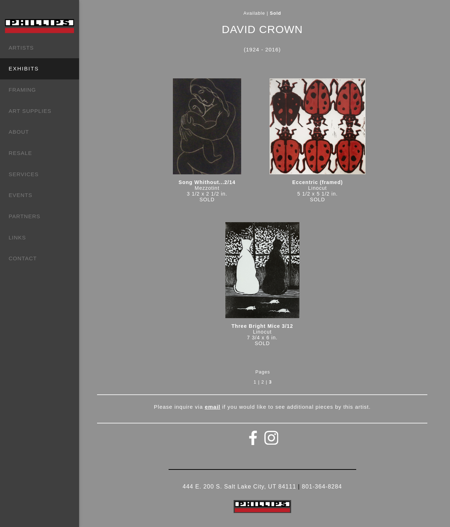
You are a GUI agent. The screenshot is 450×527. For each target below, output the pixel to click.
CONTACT (23, 258)
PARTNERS (24, 216)
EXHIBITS (24, 68)
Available (254, 13)
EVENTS (20, 195)
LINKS (17, 237)
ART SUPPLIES (30, 111)
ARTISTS (21, 48)
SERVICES (24, 174)
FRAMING (22, 90)
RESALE (20, 153)
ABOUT (19, 132)
